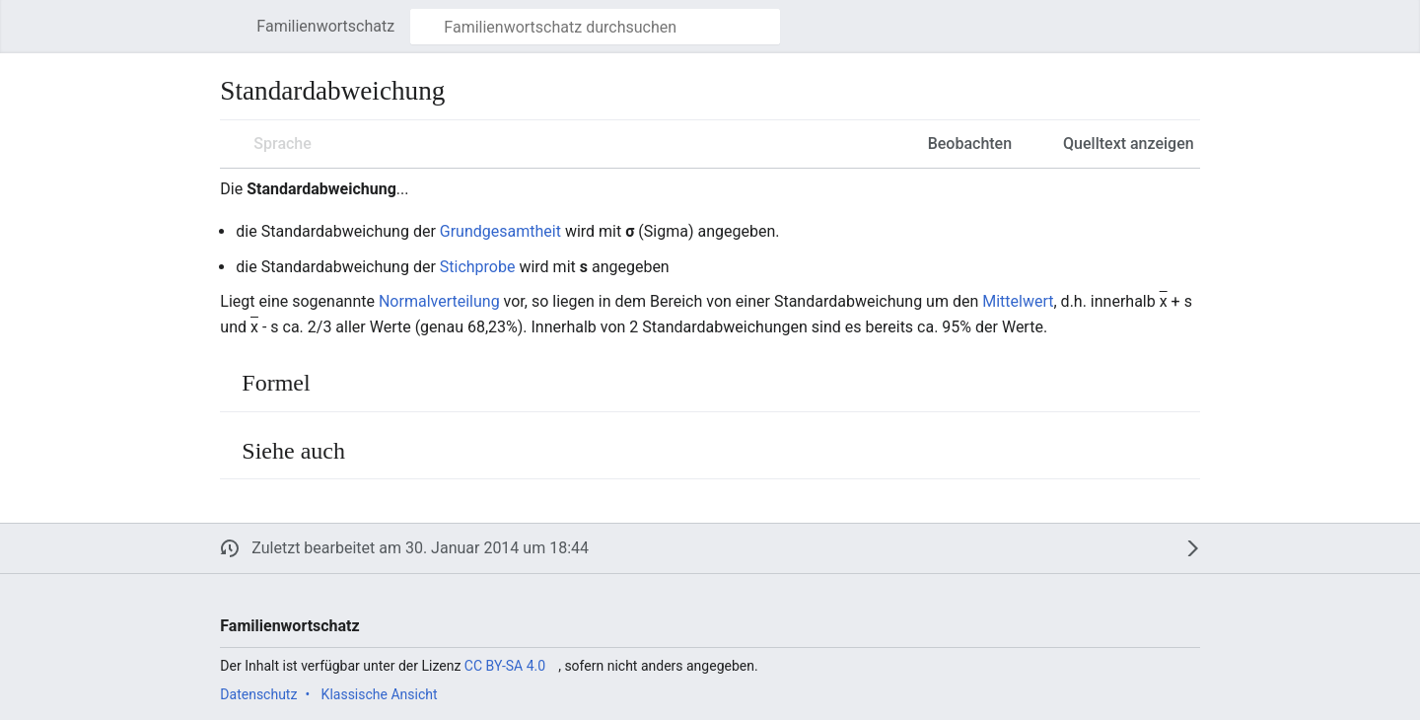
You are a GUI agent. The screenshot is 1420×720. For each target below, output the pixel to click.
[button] (229, 26)
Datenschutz (258, 694)
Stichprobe (478, 266)
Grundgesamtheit (500, 231)
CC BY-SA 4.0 (504, 666)
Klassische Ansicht (379, 694)
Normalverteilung (439, 301)
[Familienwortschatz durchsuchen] (595, 26)
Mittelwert (1017, 301)
